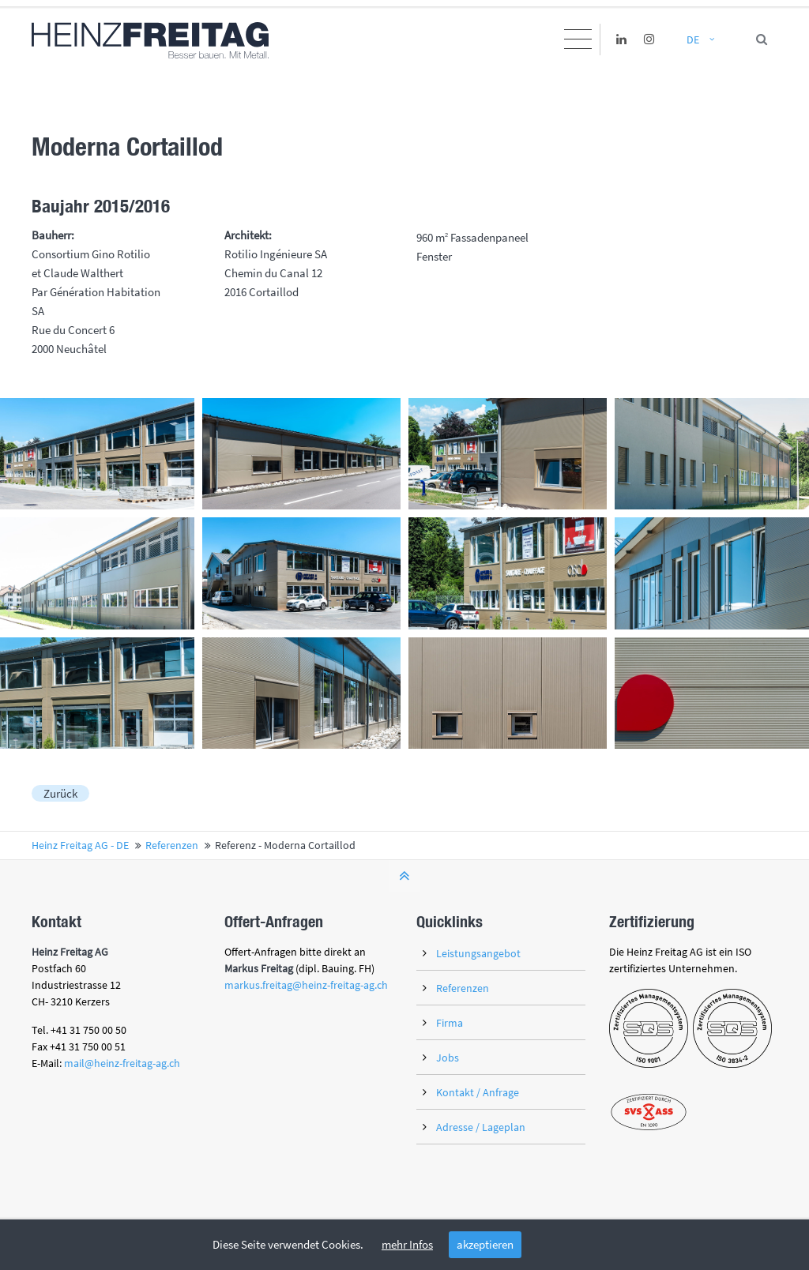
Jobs (447, 1057)
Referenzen (462, 988)
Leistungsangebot (478, 953)
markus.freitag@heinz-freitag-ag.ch (306, 985)
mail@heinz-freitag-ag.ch (122, 1063)
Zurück (60, 793)
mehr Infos (407, 1244)
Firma (449, 1023)
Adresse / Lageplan (480, 1127)
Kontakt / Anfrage (477, 1092)
